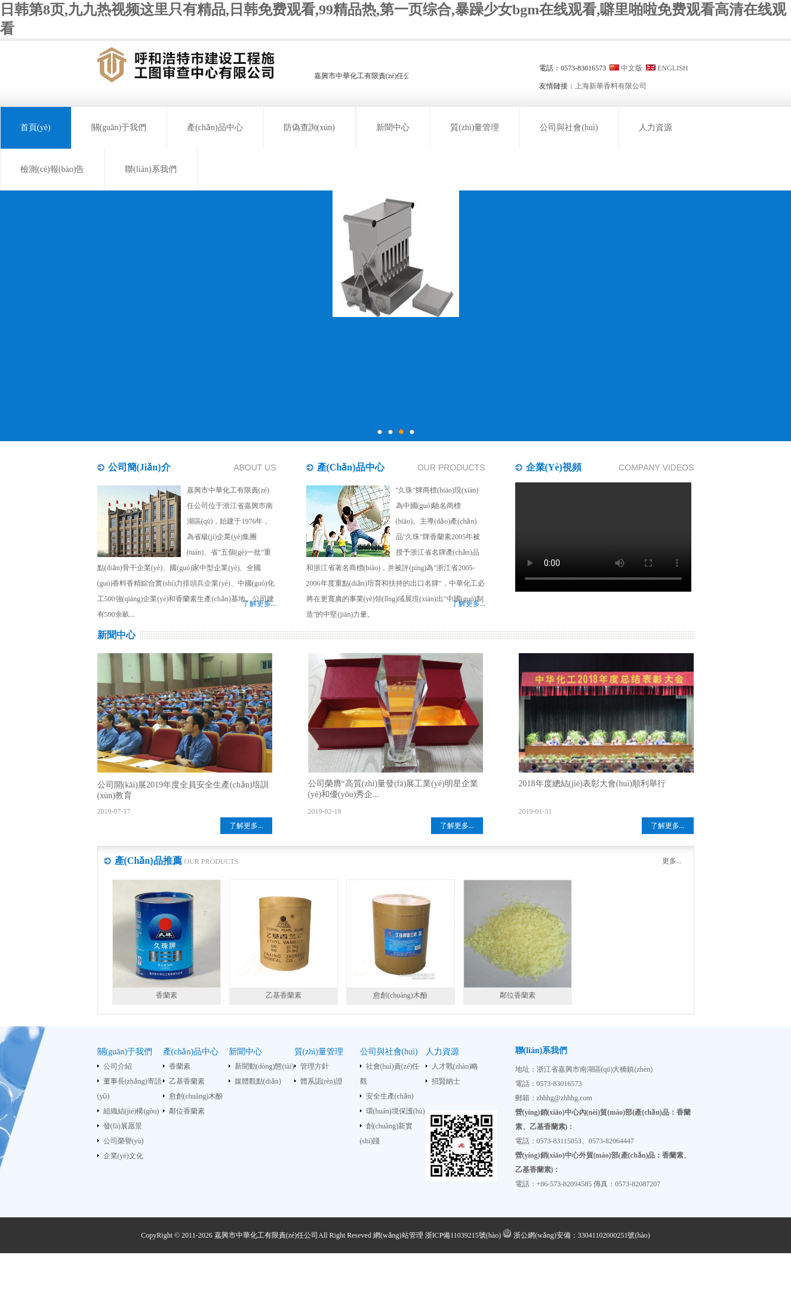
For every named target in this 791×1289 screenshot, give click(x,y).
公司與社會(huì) (569, 127)
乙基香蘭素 (187, 1081)
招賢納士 (446, 1081)
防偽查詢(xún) (309, 127)
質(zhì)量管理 (474, 127)
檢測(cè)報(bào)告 (52, 169)
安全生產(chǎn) (390, 1096)
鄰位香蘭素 (187, 1111)
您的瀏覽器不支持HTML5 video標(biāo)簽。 (603, 537)
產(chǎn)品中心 (215, 127)
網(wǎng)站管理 (398, 1235)
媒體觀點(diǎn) (258, 1081)
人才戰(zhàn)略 (455, 1066)
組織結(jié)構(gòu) (131, 1111)
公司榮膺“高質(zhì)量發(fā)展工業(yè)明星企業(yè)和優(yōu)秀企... (393, 789)
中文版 (631, 68)
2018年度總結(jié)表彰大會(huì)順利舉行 (592, 783)
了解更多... (246, 826)
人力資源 (655, 127)
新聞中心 (393, 127)
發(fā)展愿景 (122, 1126)
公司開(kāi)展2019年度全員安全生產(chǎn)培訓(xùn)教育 (183, 790)
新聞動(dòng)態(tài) (264, 1066)
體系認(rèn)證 (321, 1081)
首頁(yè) (35, 127)
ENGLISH (672, 68)
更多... (672, 861)
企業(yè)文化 (123, 1156)
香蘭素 (179, 1066)
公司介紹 (117, 1066)
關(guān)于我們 (119, 127)
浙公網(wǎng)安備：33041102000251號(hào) (576, 1235)
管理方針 (314, 1066)
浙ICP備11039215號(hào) (463, 1235)
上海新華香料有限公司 (611, 86)
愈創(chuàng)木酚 (196, 1096)
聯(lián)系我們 (150, 169)
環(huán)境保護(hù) (395, 1111)
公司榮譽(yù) (123, 1141)
